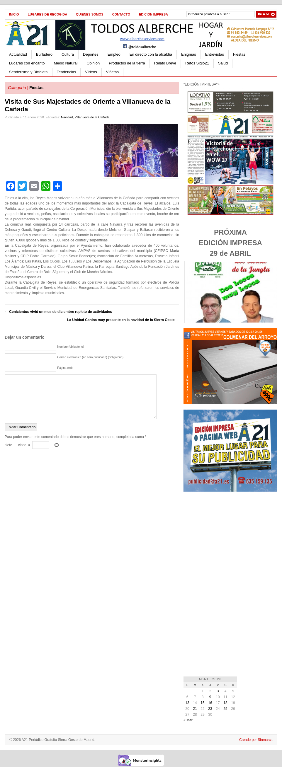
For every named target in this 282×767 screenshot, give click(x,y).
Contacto (121, 14)
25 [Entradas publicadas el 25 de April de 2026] (225, 709)
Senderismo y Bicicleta (28, 72)
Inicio (14, 14)
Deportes (90, 54)
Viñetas (112, 72)
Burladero (44, 54)
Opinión (93, 63)
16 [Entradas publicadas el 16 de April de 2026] (210, 703)
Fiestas (239, 54)
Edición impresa (153, 14)
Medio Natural (65, 63)
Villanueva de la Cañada (92, 117)
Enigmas (188, 54)
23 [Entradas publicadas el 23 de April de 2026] (210, 709)
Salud (223, 63)
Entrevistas (214, 54)
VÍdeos (91, 72)
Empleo (114, 54)
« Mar (188, 720)
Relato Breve (165, 63)
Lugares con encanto (27, 63)
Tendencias (66, 72)
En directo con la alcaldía (151, 54)
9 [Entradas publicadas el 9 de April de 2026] (210, 697)
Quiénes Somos (89, 14)
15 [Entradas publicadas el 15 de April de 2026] (202, 703)
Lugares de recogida (47, 14)
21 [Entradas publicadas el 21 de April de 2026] (195, 709)
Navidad (67, 117)
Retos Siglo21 (197, 63)
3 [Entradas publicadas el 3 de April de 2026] (218, 691)
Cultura (68, 54)
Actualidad (18, 54)
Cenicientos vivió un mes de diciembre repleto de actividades (58, 312)
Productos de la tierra (127, 63)
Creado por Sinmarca (256, 740)
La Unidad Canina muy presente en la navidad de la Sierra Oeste (123, 320)
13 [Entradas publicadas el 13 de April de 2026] (187, 703)
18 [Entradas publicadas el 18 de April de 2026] (225, 703)
